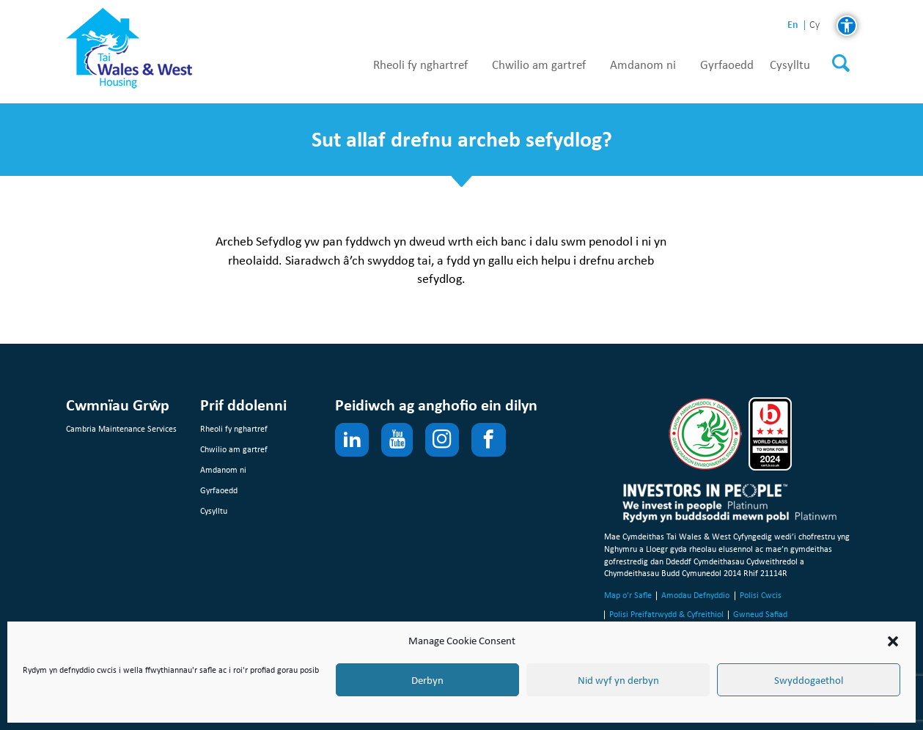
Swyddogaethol (808, 680)
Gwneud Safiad (760, 614)
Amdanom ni (643, 65)
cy (814, 25)
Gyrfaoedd (727, 65)
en (792, 24)
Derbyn (427, 680)
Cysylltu (790, 65)
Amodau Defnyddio (695, 595)
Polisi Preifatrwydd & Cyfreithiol (666, 614)
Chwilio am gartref (539, 65)
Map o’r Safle (628, 595)
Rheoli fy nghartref (420, 65)
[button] (893, 641)
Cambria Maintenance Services (121, 429)
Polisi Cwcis (761, 595)
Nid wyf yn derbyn (618, 680)
